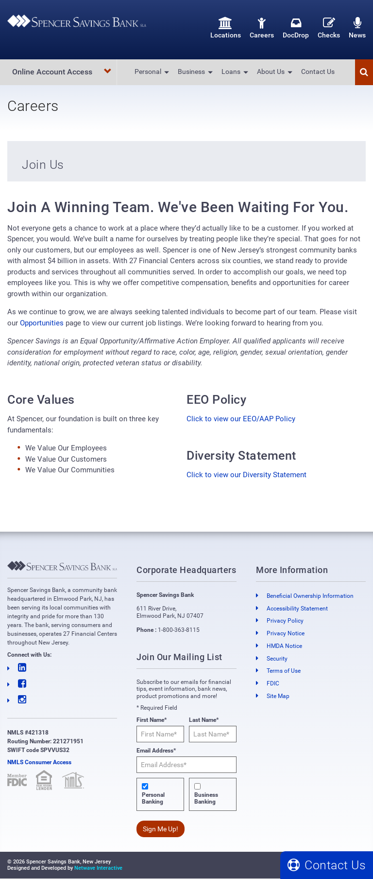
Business (191, 71)
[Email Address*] (186, 764)
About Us (271, 71)
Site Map (278, 696)
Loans (230, 71)
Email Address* (156, 750)
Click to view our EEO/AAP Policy (240, 418)
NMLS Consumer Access (39, 762)
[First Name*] (160, 734)
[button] (364, 72)
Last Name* (204, 720)
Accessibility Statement (297, 608)
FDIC (273, 683)
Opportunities (42, 323)
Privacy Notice (286, 633)
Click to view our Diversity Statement (246, 474)
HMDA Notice (284, 646)
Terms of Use (284, 671)
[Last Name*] (213, 734)
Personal (148, 71)
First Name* (151, 720)
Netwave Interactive (98, 868)
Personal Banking (153, 798)
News (357, 28)
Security (277, 658)
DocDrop (296, 28)
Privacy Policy (285, 620)
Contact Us (318, 71)
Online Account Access (62, 71)
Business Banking (206, 798)
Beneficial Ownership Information (310, 595)
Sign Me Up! (160, 829)
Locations (225, 28)
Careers (262, 28)
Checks (329, 28)
